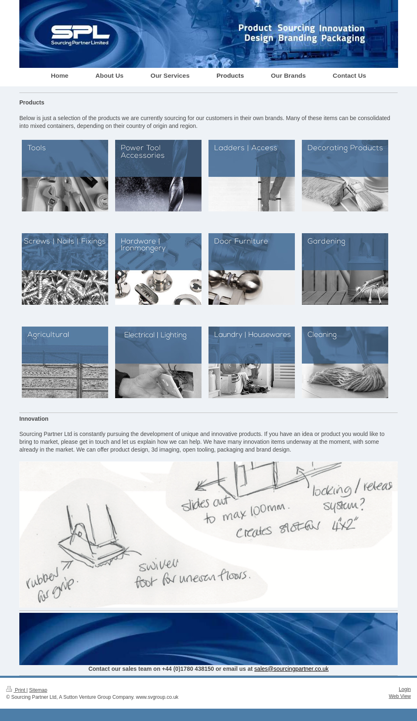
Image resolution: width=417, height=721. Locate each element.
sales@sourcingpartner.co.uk (291, 668)
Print (16, 690)
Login (405, 689)
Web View (400, 696)
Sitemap (38, 690)
